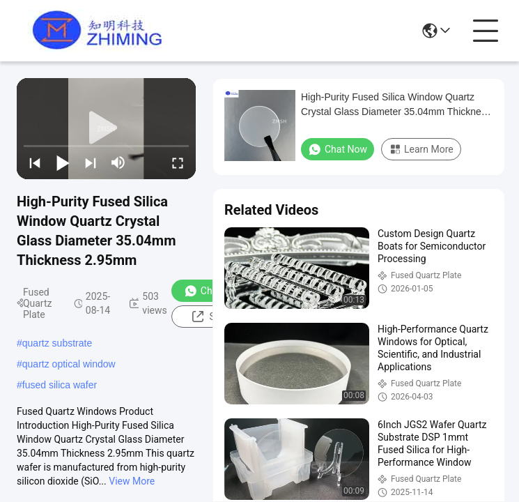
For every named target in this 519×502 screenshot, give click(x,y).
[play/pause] (63, 162)
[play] (106, 128)
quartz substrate (57, 343)
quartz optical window (69, 364)
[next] (90, 162)
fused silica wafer (59, 384)
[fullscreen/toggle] (178, 162)
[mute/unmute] (118, 162)
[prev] (35, 162)
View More (132, 481)
